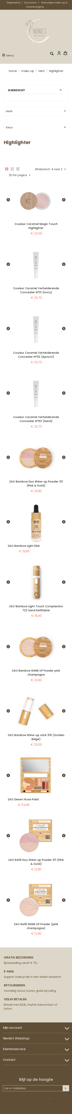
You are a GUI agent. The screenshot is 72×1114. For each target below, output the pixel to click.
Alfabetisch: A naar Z (50, 169)
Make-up (27, 71)
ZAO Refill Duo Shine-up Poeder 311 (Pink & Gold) (36, 862)
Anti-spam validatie (35, 1099)
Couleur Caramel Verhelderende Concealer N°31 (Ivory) (36, 290)
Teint (41, 71)
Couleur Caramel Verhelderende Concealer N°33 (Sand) (36, 419)
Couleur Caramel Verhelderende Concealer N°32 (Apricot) (36, 355)
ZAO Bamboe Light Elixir (24, 546)
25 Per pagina (19, 175)
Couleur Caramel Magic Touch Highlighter (36, 226)
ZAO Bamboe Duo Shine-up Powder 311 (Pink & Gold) (36, 483)
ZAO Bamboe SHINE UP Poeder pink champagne (36, 673)
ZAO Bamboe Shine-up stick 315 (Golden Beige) (36, 737)
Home (13, 71)
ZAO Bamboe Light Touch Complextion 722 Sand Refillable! (36, 608)
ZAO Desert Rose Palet (23, 799)
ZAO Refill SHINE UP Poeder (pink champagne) (36, 926)
